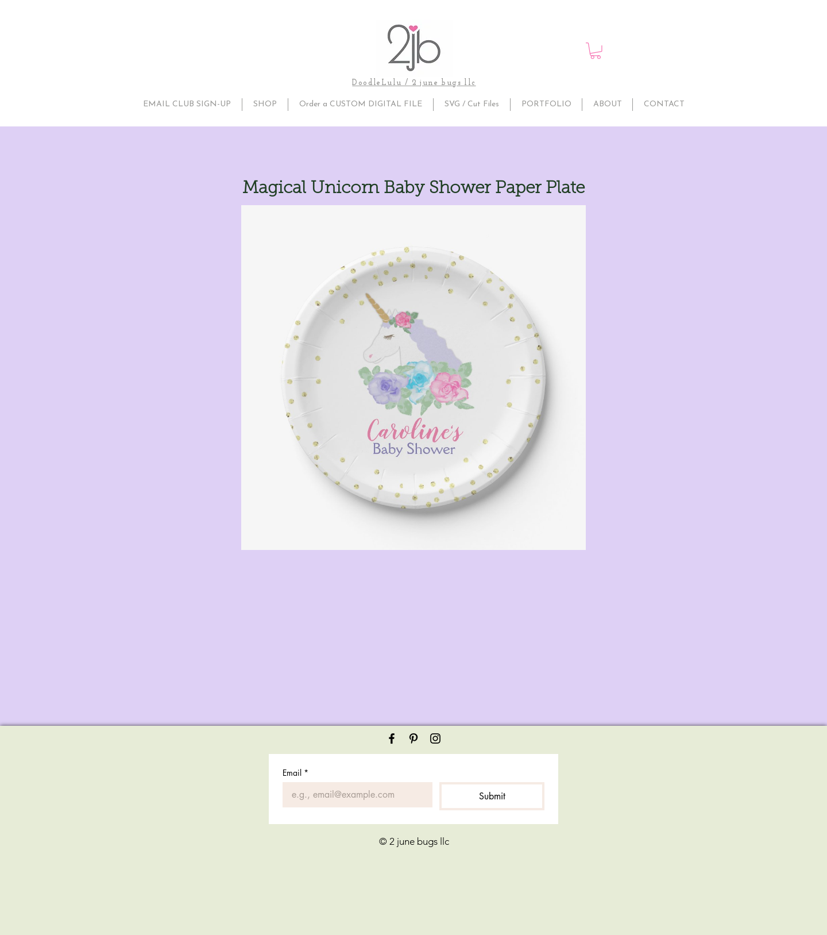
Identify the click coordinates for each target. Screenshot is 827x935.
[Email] (354, 794)
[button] (595, 51)
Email (295, 773)
